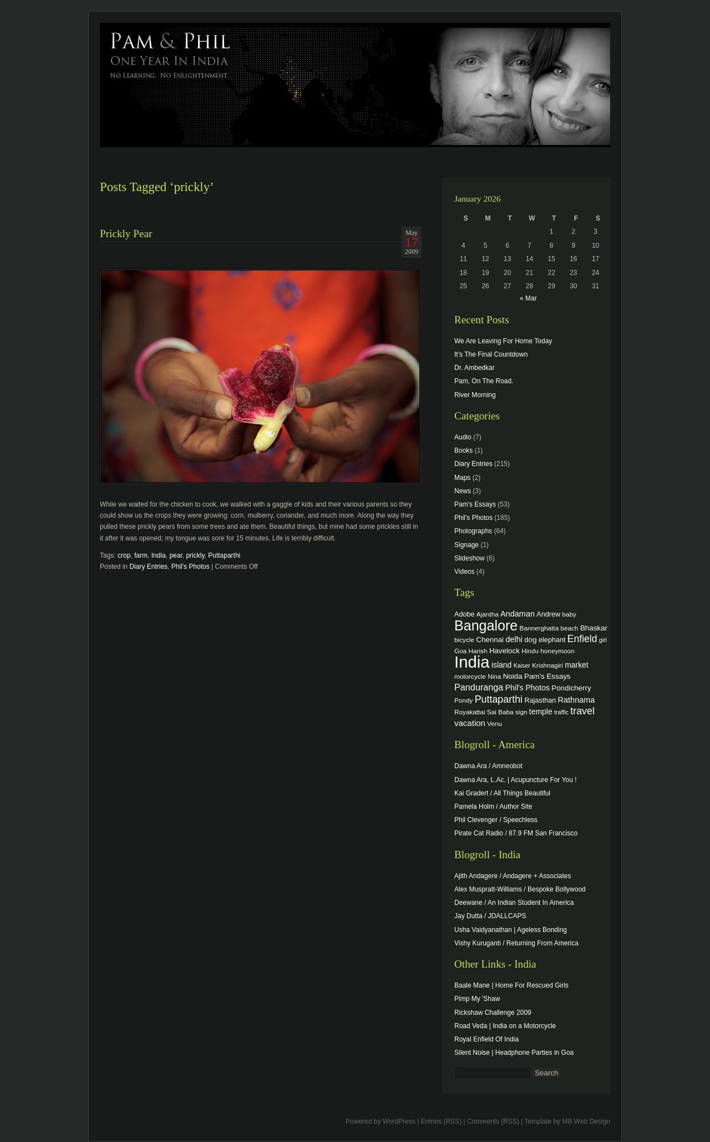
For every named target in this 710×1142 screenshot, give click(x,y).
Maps (462, 478)
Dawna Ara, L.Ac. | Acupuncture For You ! (515, 780)
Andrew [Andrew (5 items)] (548, 614)
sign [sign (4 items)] (521, 711)
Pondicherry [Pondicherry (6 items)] (571, 688)
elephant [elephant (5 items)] (552, 640)
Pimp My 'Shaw (477, 999)
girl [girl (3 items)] (603, 640)
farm (141, 555)
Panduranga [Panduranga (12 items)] (478, 687)
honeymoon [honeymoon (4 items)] (557, 650)
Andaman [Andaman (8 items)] (517, 613)
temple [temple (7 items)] (540, 711)
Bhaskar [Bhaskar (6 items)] (593, 628)
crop (124, 555)
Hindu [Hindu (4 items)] (530, 650)
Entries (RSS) (441, 1121)
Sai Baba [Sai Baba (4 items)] (500, 711)
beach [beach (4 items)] (570, 628)
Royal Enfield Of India (486, 1039)
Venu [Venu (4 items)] (494, 723)
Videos (464, 571)
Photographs (473, 531)
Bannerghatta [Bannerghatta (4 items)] (539, 628)
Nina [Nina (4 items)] (494, 676)
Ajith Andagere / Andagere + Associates (512, 876)
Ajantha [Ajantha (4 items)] (487, 614)
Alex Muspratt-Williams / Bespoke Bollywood (520, 889)
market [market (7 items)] (577, 664)
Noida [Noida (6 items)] (513, 676)
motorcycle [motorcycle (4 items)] (470, 676)
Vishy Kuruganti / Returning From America (516, 943)
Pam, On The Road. (484, 381)
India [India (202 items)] (472, 662)
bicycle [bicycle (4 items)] (464, 639)
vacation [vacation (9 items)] (469, 723)
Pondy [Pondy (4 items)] (463, 700)
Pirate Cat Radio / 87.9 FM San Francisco (515, 833)
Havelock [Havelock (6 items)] (504, 651)
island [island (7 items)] (501, 664)
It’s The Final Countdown (491, 354)
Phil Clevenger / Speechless (495, 820)
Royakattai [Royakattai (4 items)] (469, 711)
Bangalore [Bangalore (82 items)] (486, 625)
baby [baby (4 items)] (569, 614)
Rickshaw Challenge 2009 (492, 1012)
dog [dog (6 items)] (530, 639)
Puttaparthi (224, 555)
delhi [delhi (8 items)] (514, 639)
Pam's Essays (475, 504)
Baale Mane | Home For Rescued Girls (511, 985)
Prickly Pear (126, 233)
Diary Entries (148, 566)
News (462, 491)
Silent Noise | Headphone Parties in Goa (514, 1052)
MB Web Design (586, 1121)
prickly (195, 555)
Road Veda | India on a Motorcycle (505, 1026)
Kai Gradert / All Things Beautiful (502, 793)
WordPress (399, 1121)
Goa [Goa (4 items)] (460, 650)
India (158, 555)
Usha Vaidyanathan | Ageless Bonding (510, 930)
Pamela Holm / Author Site (493, 806)
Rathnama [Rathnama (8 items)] (576, 699)
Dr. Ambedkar (474, 368)
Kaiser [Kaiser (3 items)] (522, 665)
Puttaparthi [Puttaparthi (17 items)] (499, 699)
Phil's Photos (190, 566)
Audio (462, 437)
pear (175, 555)
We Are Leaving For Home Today (503, 341)
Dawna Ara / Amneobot (488, 766)
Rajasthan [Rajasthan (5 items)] (540, 700)
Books (463, 450)
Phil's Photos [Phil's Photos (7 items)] (527, 687)
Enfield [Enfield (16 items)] (582, 638)
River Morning (475, 395)
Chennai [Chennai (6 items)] (490, 639)
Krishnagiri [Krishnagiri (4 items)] (547, 665)
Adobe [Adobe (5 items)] (464, 614)
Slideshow (469, 558)
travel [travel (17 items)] (582, 711)
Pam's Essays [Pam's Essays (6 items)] (547, 676)
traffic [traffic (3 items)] (561, 712)
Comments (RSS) (493, 1121)
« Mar (528, 298)
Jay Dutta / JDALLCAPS (490, 916)
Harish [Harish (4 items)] (478, 650)
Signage (466, 545)
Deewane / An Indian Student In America (514, 902)
